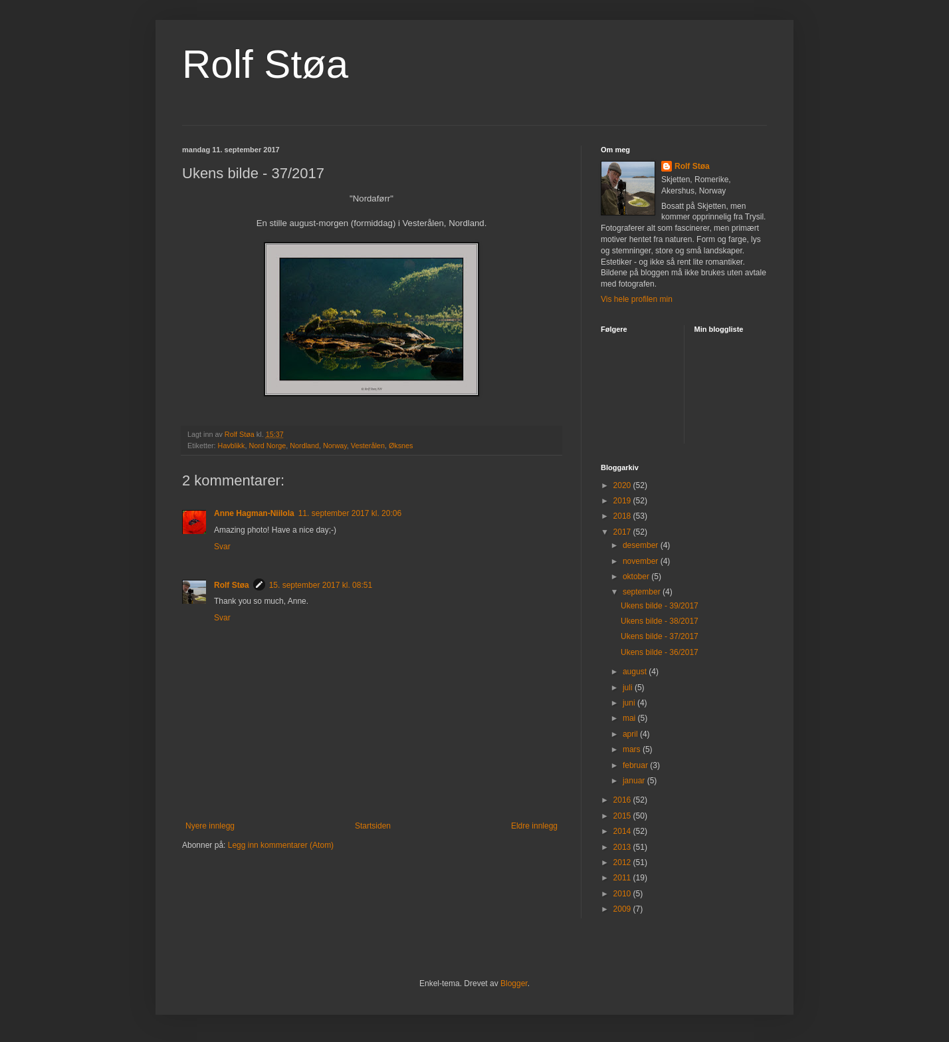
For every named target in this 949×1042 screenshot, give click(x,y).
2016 (623, 800)
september (643, 591)
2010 (623, 893)
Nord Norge (267, 446)
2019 (623, 500)
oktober (637, 576)
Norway (335, 446)
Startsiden (373, 826)
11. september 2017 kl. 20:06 (349, 513)
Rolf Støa (265, 64)
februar (636, 765)
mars (633, 749)
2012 (623, 862)
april (631, 734)
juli (629, 687)
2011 (623, 877)
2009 (623, 909)
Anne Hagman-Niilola (254, 513)
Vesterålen (368, 446)
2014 (623, 831)
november (642, 561)
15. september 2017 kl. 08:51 (320, 585)
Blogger (514, 983)
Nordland (304, 446)
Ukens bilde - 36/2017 (659, 652)
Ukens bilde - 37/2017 (659, 636)
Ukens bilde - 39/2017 (659, 605)
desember (642, 545)
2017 (623, 532)
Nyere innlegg (210, 826)
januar (635, 780)
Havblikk (231, 446)
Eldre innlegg (534, 826)
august (636, 671)
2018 (623, 516)
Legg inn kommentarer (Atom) (281, 845)
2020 (623, 485)
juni (630, 703)
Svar (222, 546)
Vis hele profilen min (637, 299)
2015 (623, 816)
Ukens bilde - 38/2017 (659, 621)
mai (630, 718)
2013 (623, 847)
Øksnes (401, 446)
